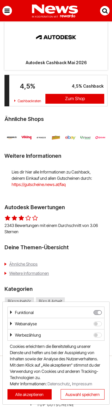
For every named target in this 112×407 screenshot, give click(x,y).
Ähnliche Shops (23, 263)
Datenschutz (58, 383)
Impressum (82, 383)
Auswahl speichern (82, 394)
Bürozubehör (19, 301)
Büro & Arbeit (50, 301)
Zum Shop (75, 98)
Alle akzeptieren (29, 394)
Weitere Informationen (29, 273)
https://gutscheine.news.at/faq (39, 184)
